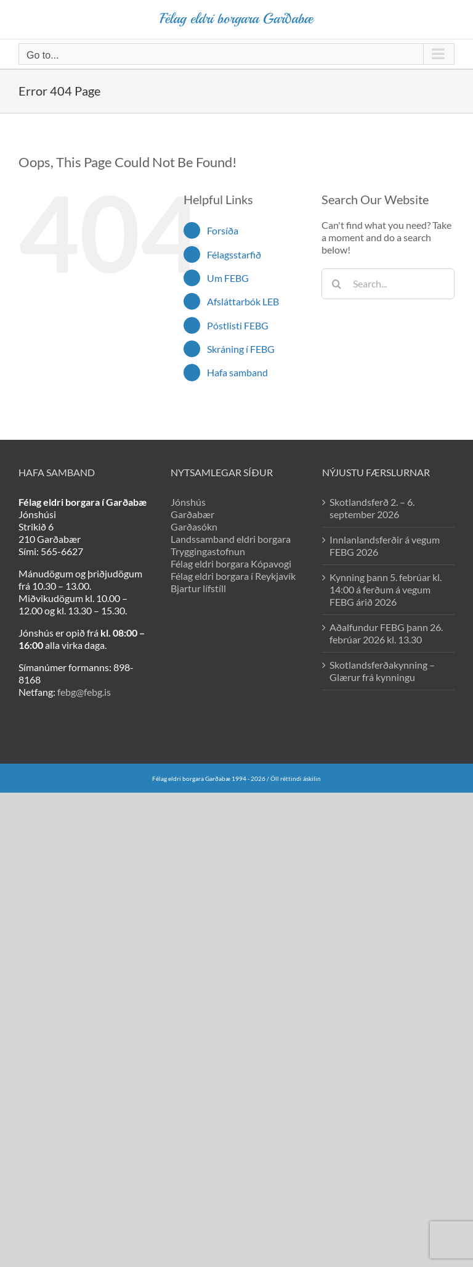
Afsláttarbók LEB (243, 301)
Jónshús (188, 502)
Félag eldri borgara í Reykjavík (233, 576)
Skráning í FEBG (241, 349)
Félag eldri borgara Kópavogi (231, 563)
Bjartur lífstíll (198, 588)
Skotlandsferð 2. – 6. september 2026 (371, 508)
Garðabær (192, 514)
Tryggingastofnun (208, 551)
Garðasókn (194, 526)
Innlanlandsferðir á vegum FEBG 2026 (384, 546)
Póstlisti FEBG (238, 325)
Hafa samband (237, 372)
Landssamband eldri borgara (231, 539)
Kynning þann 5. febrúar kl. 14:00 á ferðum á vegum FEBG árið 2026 (385, 589)
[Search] (336, 283)
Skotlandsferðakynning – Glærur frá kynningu (382, 671)
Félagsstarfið (234, 254)
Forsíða (222, 230)
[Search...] (388, 283)
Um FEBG (228, 278)
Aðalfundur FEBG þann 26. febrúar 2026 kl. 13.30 (386, 633)
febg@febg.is (84, 692)
